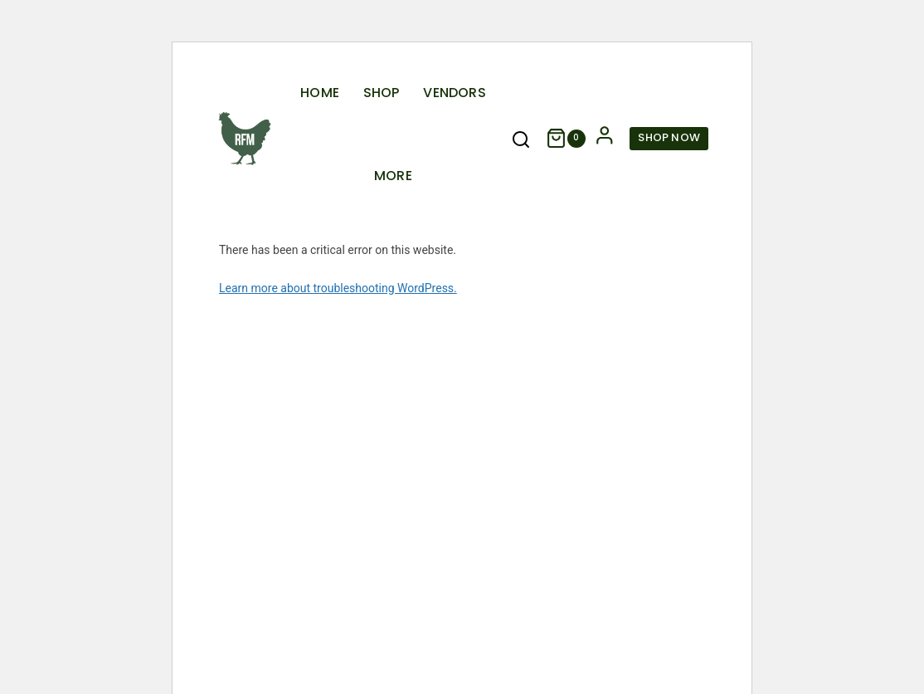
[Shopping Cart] (566, 138)
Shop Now (669, 137)
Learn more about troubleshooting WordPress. (338, 288)
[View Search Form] (520, 140)
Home (319, 92)
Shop (381, 92)
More (393, 175)
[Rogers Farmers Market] (245, 139)
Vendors (454, 92)
